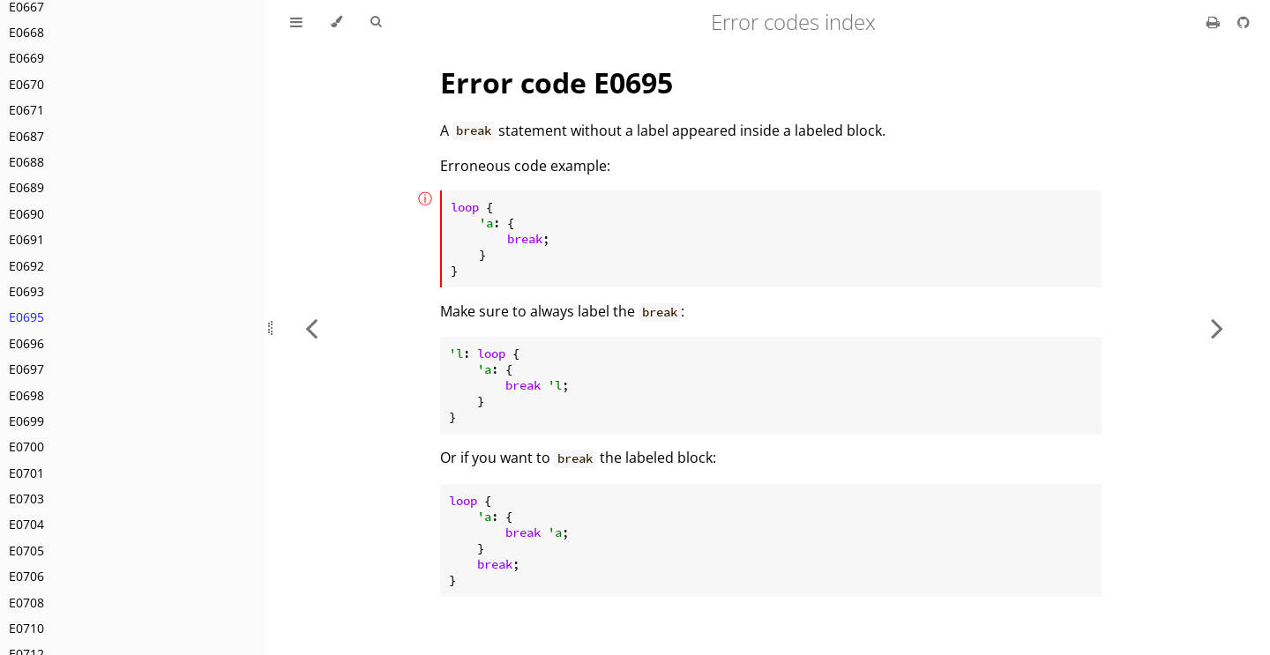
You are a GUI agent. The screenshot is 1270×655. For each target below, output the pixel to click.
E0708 (26, 602)
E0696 (26, 343)
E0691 (26, 239)
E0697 (26, 369)
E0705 (26, 550)
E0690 (26, 213)
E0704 (26, 524)
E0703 (26, 498)
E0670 (26, 84)
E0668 (26, 32)
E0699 (26, 421)
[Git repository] (1243, 22)
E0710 (26, 628)
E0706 (26, 576)
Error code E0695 (556, 82)
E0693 (26, 291)
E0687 (26, 136)
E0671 (26, 109)
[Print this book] (1214, 22)
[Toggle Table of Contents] (296, 22)
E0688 (26, 161)
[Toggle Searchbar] (375, 22)
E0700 (26, 446)
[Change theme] (336, 22)
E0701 (26, 473)
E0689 (26, 187)
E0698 (26, 395)
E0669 (26, 57)
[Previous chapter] (311, 327)
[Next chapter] (1217, 327)
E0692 (26, 265)
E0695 (26, 317)
